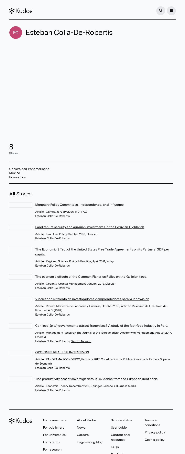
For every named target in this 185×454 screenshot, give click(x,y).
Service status (121, 420)
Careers (83, 435)
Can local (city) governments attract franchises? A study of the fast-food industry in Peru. (101, 326)
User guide (119, 427)
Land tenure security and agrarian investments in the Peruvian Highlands (89, 227)
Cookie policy (154, 440)
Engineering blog (89, 442)
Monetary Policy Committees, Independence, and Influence (79, 205)
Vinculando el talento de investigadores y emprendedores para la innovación (92, 299)
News (81, 427)
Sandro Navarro (81, 341)
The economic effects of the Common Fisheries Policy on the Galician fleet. (90, 277)
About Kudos (86, 420)
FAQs (115, 447)
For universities (54, 435)
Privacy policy (155, 432)
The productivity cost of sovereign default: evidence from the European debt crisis (96, 379)
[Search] (160, 10)
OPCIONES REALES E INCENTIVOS (62, 352)
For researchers (54, 420)
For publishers (53, 427)
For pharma (51, 442)
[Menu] (171, 10)
